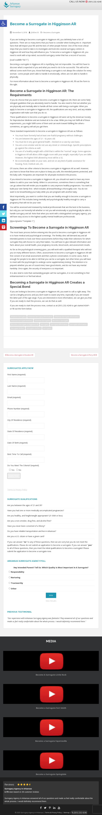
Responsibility (17, 572)
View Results (51, 601)
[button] (3, 23)
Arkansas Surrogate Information (67, 317)
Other (13, 588)
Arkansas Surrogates (42, 320)
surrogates (47, 328)
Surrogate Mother (17, 328)
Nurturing (15, 577)
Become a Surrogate (51, 32)
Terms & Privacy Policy (17, 489)
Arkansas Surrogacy (18, 317)
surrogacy (44, 324)
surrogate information (78, 324)
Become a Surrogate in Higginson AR (24, 324)
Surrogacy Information (59, 324)
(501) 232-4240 (93, 1)
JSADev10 (35, 32)
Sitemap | (69, 812)
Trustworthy (17, 583)
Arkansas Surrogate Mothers (21, 320)
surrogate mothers (34, 328)
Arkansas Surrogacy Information (40, 317)
